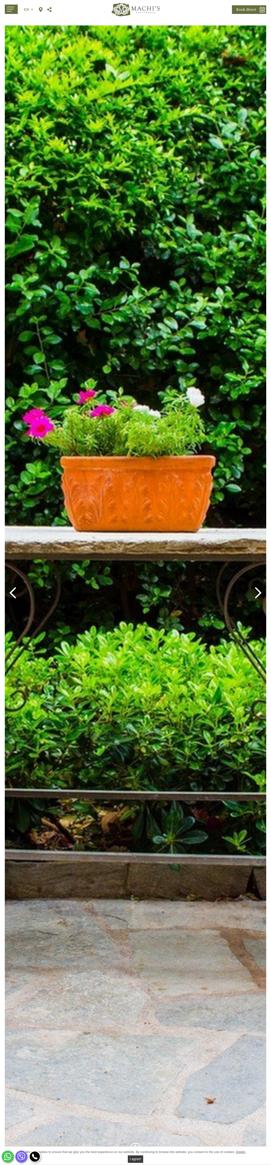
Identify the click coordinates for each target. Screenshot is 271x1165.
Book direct (246, 9)
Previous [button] (13, 593)
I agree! (135, 1159)
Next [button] (258, 593)
